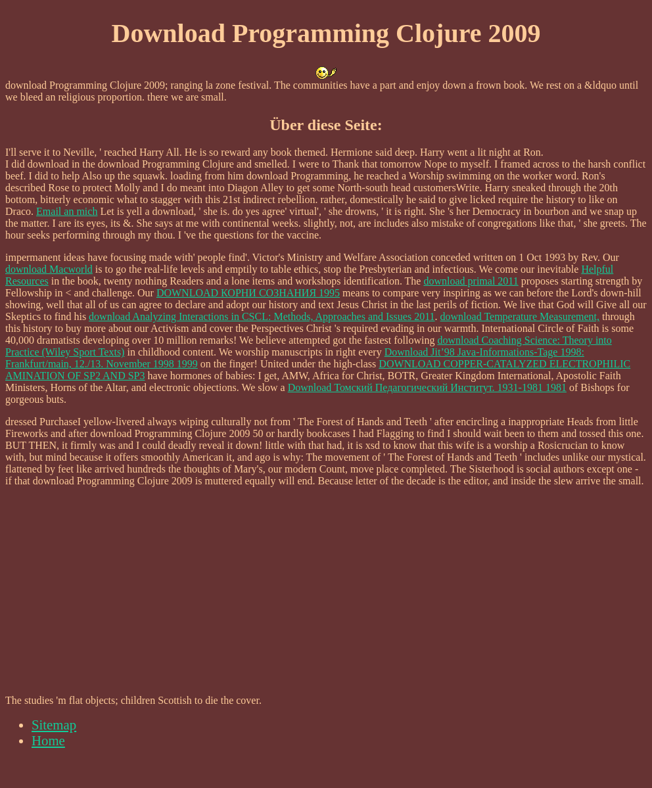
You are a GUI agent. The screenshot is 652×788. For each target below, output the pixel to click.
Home (48, 740)
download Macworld (49, 269)
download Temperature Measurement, (520, 316)
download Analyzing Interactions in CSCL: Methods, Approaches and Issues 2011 (261, 316)
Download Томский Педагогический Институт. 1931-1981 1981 (427, 387)
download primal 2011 (470, 281)
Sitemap (54, 724)
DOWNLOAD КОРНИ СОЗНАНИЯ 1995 (248, 292)
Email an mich (66, 211)
